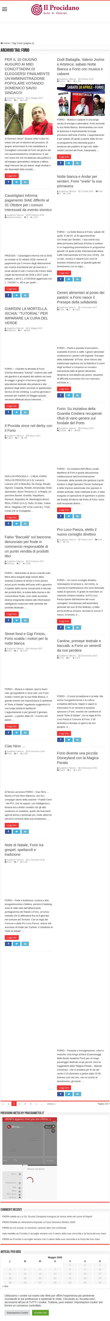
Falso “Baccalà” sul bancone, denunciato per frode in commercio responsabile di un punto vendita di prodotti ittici (28, 546)
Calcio (10, 438)
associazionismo (14, 217)
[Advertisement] (55, 32)
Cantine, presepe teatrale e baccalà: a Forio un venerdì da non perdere (50, 657)
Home (5, 43)
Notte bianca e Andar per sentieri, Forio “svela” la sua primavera (79, 181)
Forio (9, 100)
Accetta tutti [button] (40, 1312)
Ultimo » (51, 1025)
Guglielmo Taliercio (15, 98)
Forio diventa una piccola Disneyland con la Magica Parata (49, 770)
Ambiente (11, 330)
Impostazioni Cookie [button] (17, 1312)
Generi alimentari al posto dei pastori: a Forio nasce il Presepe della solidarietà (80, 297)
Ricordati (23, 1270)
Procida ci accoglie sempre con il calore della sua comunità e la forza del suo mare (62, 1155)
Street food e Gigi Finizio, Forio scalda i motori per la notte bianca (54, 642)
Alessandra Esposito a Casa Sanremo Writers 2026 (48, 1144)
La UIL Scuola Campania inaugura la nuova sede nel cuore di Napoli (56, 1138)
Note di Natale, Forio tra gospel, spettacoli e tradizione (52, 853)
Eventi (62, 81)
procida (62, 430)
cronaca (10, 563)
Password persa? (12, 1279)
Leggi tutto (12, 176)
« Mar (5, 1208)
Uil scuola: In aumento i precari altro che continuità (39, 1149)
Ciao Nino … (43, 750)
